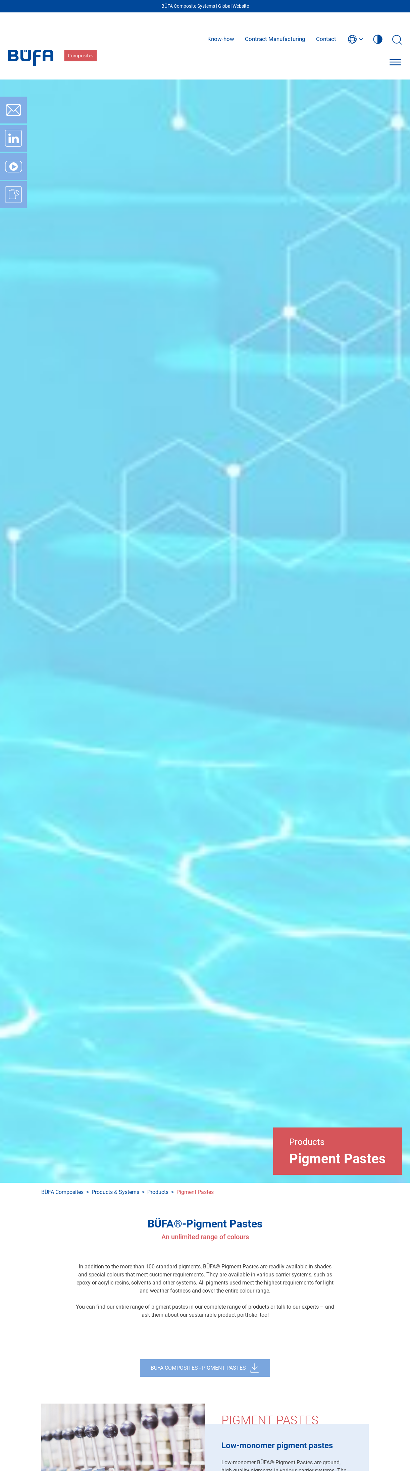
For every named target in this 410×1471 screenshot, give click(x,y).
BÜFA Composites (62, 1192)
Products (157, 1192)
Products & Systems (115, 1192)
